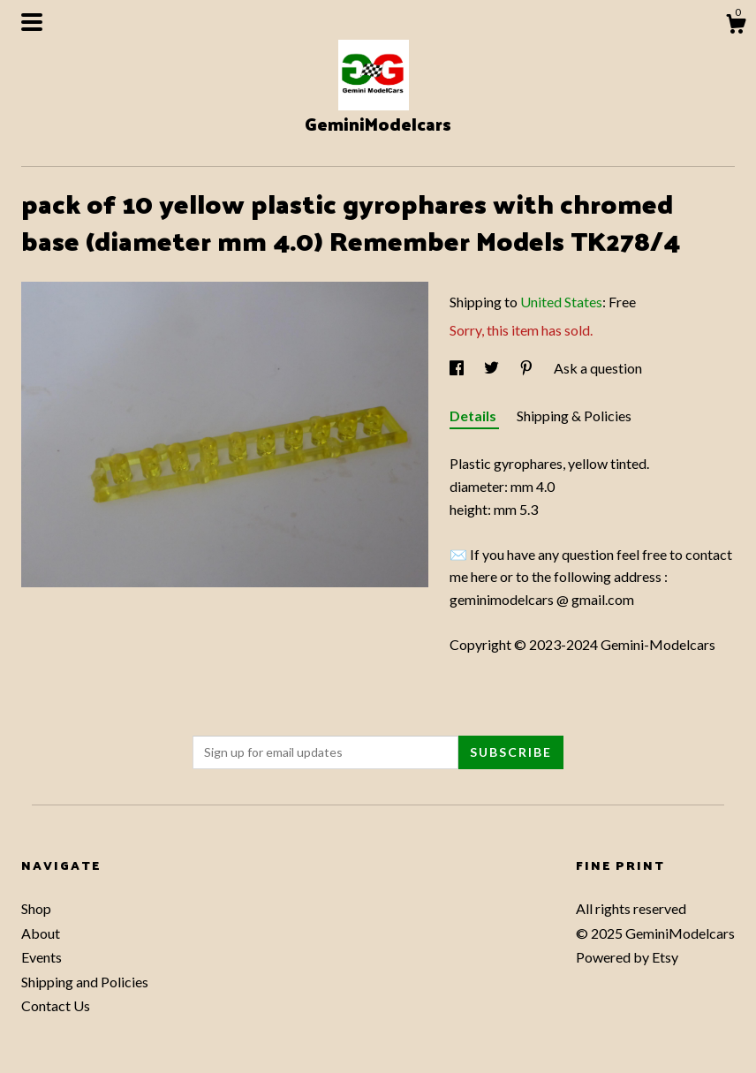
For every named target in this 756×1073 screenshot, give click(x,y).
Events (41, 956)
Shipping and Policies (84, 981)
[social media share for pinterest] (527, 367)
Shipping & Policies (574, 415)
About (40, 933)
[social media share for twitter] (493, 367)
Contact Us (55, 1005)
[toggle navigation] (31, 22)
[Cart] (735, 26)
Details (474, 415)
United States (561, 301)
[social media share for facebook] (458, 367)
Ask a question (598, 367)
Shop (36, 908)
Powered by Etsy (627, 956)
